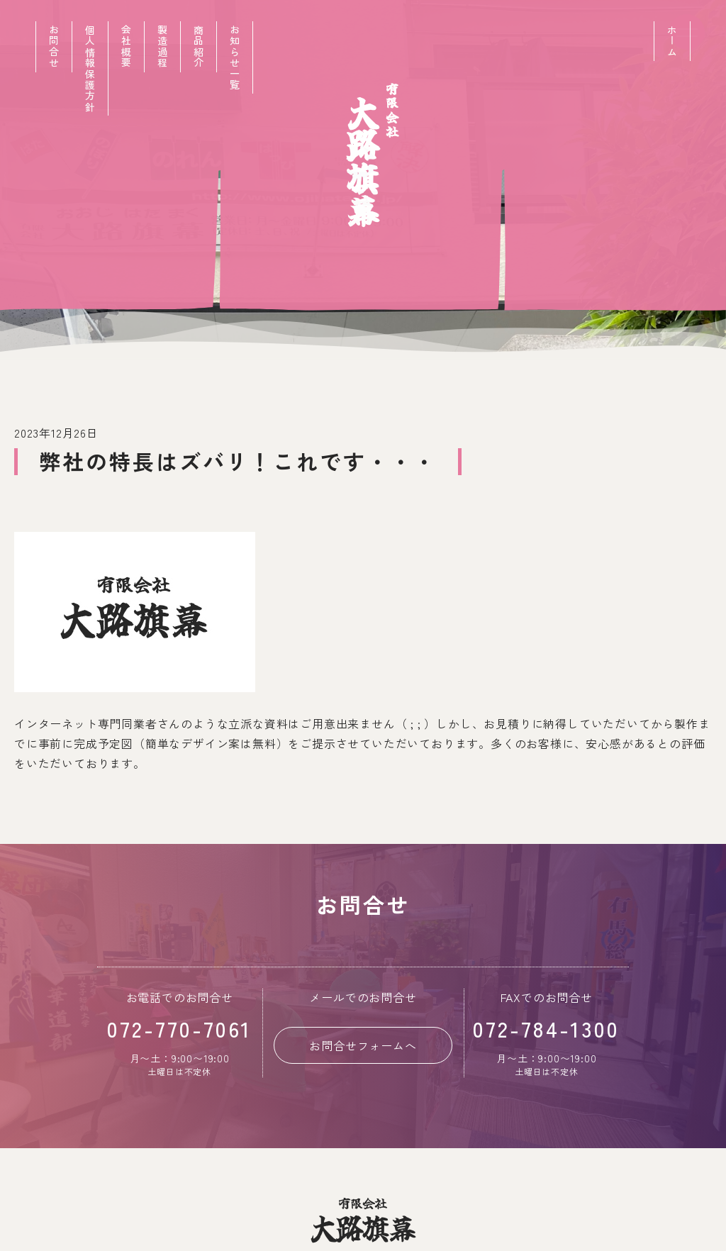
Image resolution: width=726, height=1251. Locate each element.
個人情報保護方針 (90, 68)
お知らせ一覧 (235, 57)
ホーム (672, 41)
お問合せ (54, 47)
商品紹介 (198, 47)
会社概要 (126, 47)
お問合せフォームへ (362, 1045)
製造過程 (162, 47)
